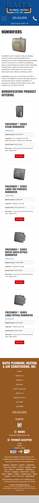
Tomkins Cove (26, 474)
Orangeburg (20, 469)
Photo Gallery (19, 389)
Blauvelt (14, 465)
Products (19, 376)
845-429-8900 (19, 17)
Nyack (11, 469)
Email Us (19, 418)
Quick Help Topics (19, 24)
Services (19, 380)
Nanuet (28, 467)
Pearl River (29, 469)
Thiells (17, 474)
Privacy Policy (19, 398)
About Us (19, 393)
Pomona (15, 471)
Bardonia (6, 465)
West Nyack (30, 476)
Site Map (19, 402)
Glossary (19, 406)
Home (19, 371)
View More (19, 156)
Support (19, 384)
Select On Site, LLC (24, 485)
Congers (22, 465)
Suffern (10, 474)
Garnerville (30, 465)
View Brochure (9, 130)
